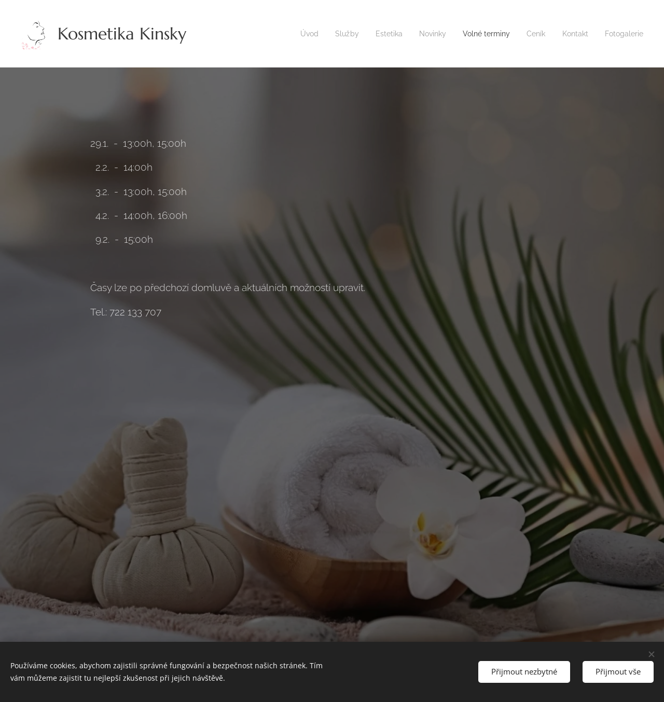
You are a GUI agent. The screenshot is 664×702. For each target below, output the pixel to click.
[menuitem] (293, 34)
